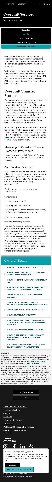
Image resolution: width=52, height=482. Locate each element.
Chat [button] (26, 397)
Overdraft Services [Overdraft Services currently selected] (26, 46)
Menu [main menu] (45, 4)
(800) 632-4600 (9, 441)
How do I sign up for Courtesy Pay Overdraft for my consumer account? (26, 273)
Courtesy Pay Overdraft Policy (16, 140)
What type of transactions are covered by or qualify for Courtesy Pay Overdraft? (27, 346)
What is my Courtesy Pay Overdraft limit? (25, 330)
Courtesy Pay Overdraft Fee (36, 361)
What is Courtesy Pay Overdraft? (21, 315)
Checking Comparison (26, 42)
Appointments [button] (26, 392)
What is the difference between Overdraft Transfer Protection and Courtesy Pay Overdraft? (25, 337)
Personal (10, 4)
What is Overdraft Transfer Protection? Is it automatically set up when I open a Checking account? (26, 322)
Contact (6, 413)
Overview (26, 30)
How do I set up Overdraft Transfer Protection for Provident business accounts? (27, 303)
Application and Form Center (15, 406)
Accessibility (8, 423)
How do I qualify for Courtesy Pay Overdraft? (26, 310)
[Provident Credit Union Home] (4, 3)
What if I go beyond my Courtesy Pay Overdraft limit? (27, 281)
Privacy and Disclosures (13, 420)
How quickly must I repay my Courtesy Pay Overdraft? (25, 296)
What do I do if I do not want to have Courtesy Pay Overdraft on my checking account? (27, 288)
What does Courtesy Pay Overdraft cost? (25, 267)
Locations (7, 416)
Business (22, 4)
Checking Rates (26, 38)
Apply (26, 34)
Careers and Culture (11, 410)
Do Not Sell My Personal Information (18, 427)
